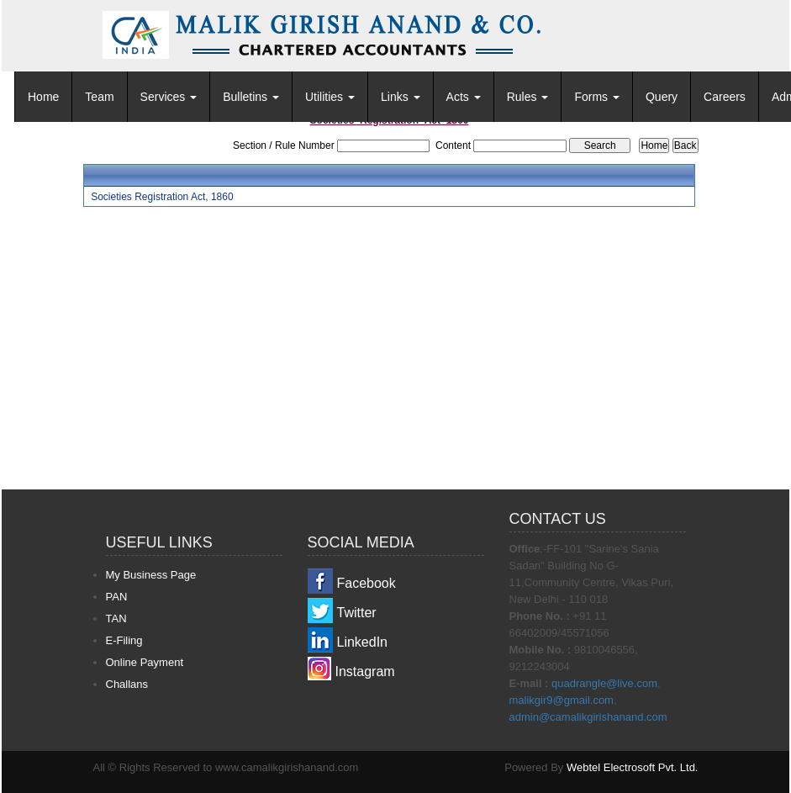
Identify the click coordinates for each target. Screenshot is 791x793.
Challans (127, 684)
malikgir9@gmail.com (561, 700)
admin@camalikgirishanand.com (588, 717)
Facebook (366, 583)
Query (662, 96)
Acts (463, 96)
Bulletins (251, 96)
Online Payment (145, 662)
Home (43, 96)
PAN (117, 596)
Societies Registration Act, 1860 (162, 197)
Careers (725, 96)
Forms (597, 96)
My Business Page (151, 574)
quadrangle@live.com (604, 683)
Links (400, 96)
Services (169, 96)
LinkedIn (362, 642)
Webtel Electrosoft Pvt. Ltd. (633, 767)
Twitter (357, 612)
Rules (528, 96)
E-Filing (124, 640)
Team (99, 96)
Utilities (330, 96)
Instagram (365, 671)
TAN (116, 618)
